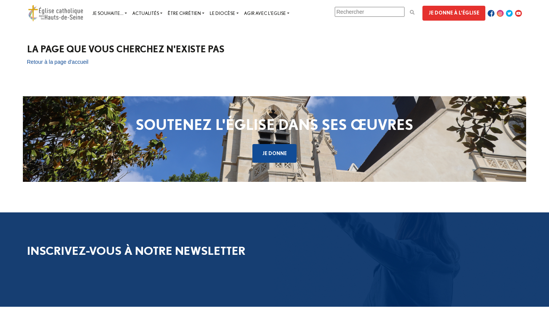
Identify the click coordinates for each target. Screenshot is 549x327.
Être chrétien (184, 13)
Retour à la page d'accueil (57, 62)
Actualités (145, 13)
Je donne (274, 153)
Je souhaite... (108, 13)
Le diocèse (222, 13)
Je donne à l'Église (454, 12)
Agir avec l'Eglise (265, 13)
